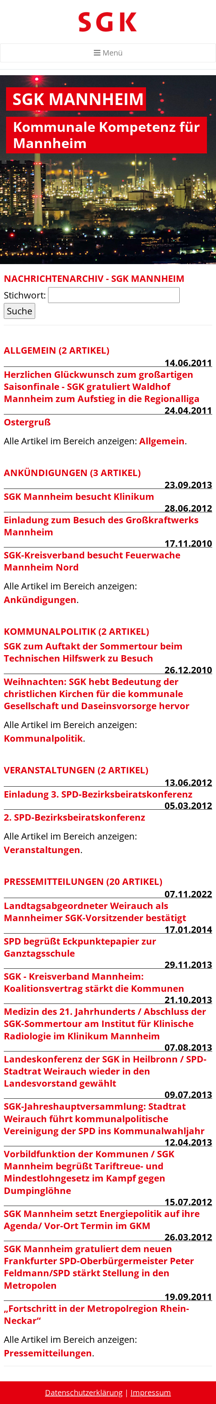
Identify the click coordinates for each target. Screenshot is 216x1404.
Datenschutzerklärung (84, 1392)
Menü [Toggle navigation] (108, 53)
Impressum (151, 1392)
